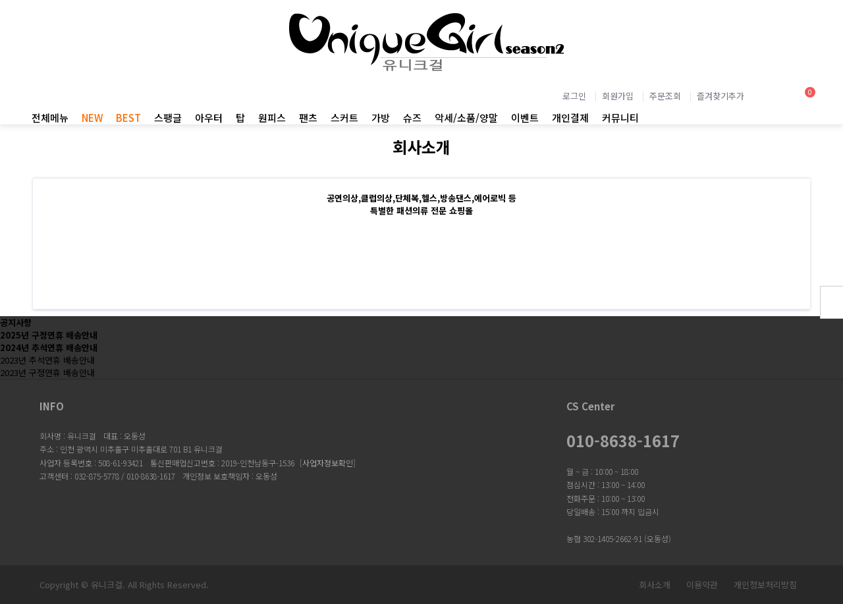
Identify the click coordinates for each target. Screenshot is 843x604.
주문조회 (665, 96)
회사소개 (654, 584)
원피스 (272, 117)
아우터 (209, 117)
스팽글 (168, 117)
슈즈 (412, 117)
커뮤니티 (620, 117)
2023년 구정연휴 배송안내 (47, 372)
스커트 (344, 117)
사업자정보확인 (327, 462)
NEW (92, 117)
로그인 (574, 96)
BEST (128, 117)
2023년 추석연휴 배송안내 (47, 360)
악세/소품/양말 (466, 117)
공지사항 (16, 322)
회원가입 (618, 96)
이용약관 (702, 584)
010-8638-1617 (623, 440)
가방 (380, 117)
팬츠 (308, 117)
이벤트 (525, 117)
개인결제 (570, 117)
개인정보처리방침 (765, 584)
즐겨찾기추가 (720, 96)
